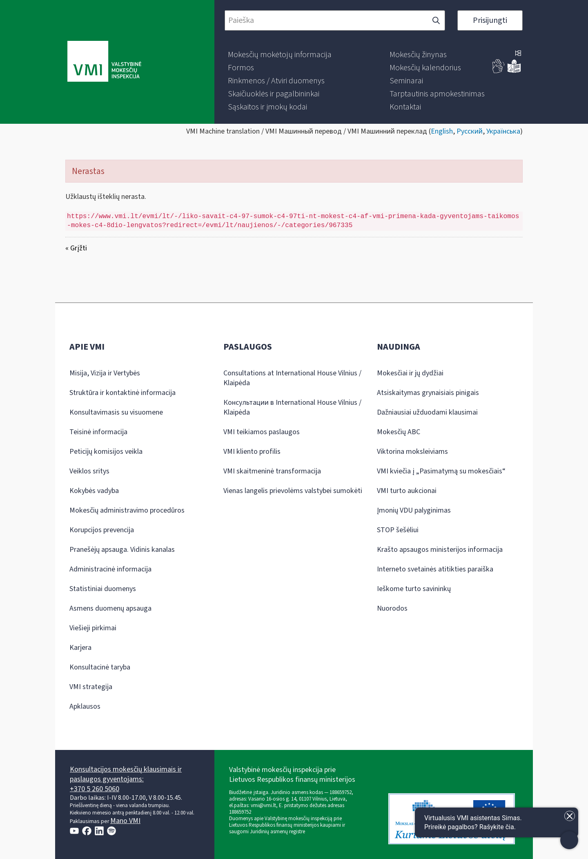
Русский (470, 131)
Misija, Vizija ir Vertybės (104, 373)
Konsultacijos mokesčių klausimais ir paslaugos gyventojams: (126, 774)
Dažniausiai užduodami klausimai (427, 412)
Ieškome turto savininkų (414, 589)
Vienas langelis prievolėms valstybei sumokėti (292, 491)
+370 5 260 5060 (94, 789)
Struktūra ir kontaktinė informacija (122, 393)
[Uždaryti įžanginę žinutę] (569, 816)
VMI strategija (90, 687)
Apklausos (84, 706)
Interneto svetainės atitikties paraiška (435, 569)
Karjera (80, 648)
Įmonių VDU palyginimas (414, 510)
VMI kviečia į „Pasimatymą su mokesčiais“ (441, 471)
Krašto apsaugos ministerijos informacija (440, 549)
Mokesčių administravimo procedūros (127, 510)
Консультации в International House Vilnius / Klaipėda (292, 407)
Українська (503, 131)
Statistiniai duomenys (102, 589)
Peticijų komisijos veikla (106, 451)
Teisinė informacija (98, 432)
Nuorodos (392, 608)
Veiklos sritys (89, 471)
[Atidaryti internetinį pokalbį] (496, 822)
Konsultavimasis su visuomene (116, 412)
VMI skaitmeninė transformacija (272, 471)
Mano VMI (125, 821)
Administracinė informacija (110, 569)
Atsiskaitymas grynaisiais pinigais (428, 393)
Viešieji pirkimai (92, 628)
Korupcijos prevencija (101, 530)
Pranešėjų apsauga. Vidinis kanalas (122, 549)
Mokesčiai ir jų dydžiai (410, 373)
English (442, 131)
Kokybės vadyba (94, 491)
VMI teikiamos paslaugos (261, 432)
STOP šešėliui (398, 530)
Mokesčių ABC (398, 432)
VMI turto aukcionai (407, 491)
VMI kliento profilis (252, 451)
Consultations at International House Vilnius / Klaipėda (292, 378)
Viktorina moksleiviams (412, 451)
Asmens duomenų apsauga (110, 608)
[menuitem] (280, 54)
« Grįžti (76, 248)
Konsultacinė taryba (99, 667)
